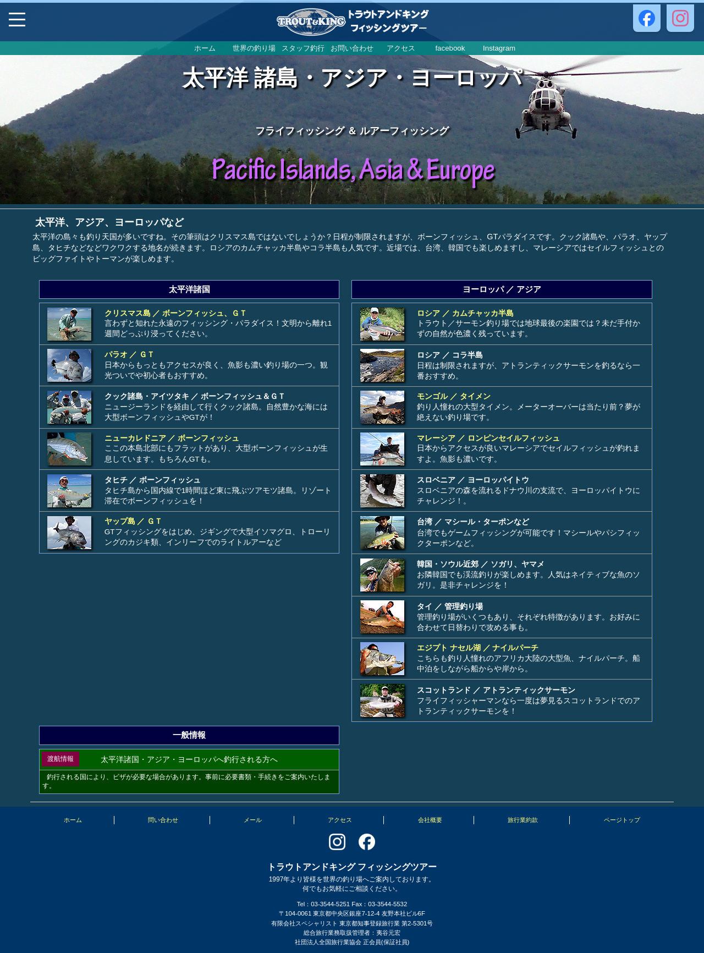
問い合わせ (163, 820)
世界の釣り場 (254, 48)
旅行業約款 (523, 820)
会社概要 (430, 820)
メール (253, 820)
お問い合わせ (352, 48)
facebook (450, 48)
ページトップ (622, 820)
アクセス (401, 48)
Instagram (499, 48)
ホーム (205, 48)
